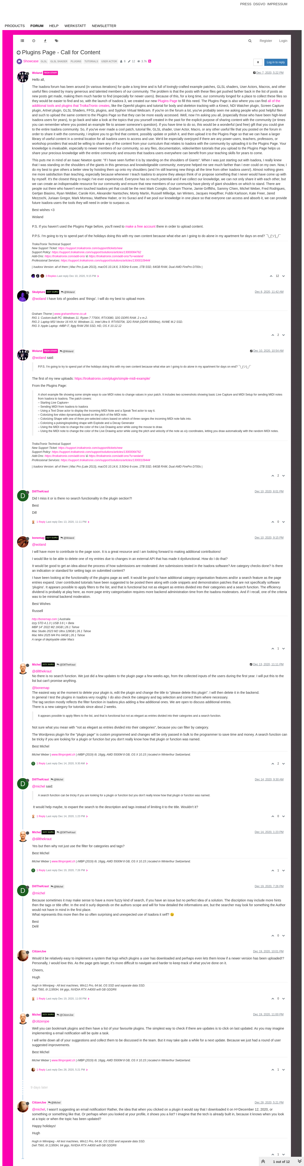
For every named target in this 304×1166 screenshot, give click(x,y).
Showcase (31, 61)
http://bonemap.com (44, 619)
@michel (38, 786)
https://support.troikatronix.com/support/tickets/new (90, 248)
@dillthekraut (42, 671)
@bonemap (40, 688)
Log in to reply (276, 62)
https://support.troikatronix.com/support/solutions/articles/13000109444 (105, 260)
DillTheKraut (40, 491)
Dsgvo (259, 4)
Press (245, 4)
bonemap (38, 538)
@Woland (68, 292)
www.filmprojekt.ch (63, 754)
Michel (36, 664)
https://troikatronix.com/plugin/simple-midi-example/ (112, 378)
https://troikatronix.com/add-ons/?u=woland (116, 256)
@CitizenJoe (65, 1015)
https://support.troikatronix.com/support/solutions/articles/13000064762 (96, 252)
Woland (37, 73)
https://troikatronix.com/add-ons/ (65, 256)
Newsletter (104, 26)
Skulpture (38, 292)
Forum (36, 26)
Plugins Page (167, 101)
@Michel (57, 779)
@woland (39, 299)
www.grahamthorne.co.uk (70, 313)
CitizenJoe (39, 951)
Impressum (277, 4)
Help (53, 26)
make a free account (140, 226)
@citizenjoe (40, 1021)
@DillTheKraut (66, 664)
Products (15, 26)
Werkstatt (75, 26)
